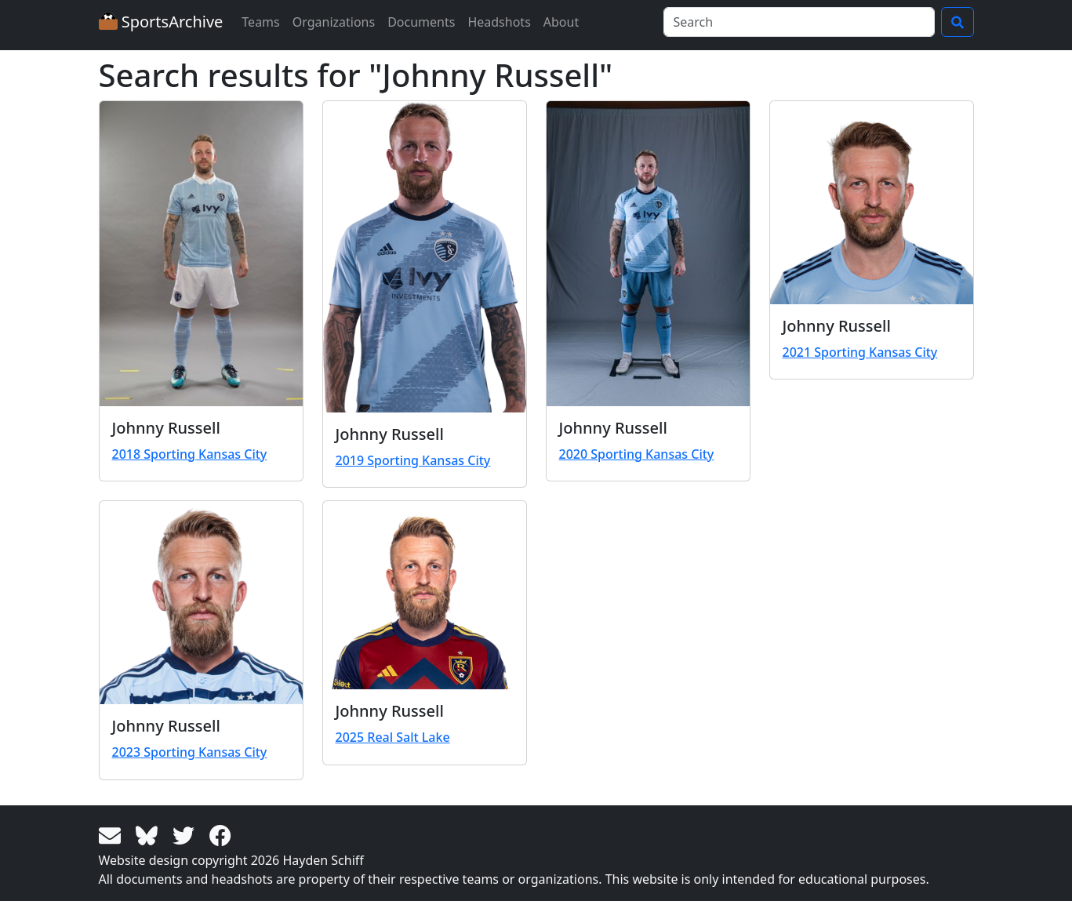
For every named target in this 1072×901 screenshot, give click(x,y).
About (561, 22)
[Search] (799, 22)
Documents (421, 22)
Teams (260, 22)
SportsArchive (161, 21)
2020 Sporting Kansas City (636, 454)
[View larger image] (201, 253)
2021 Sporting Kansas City (860, 352)
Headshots (498, 22)
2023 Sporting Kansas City (189, 752)
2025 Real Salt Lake (393, 737)
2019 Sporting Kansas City (413, 460)
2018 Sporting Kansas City (189, 454)
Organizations (334, 22)
